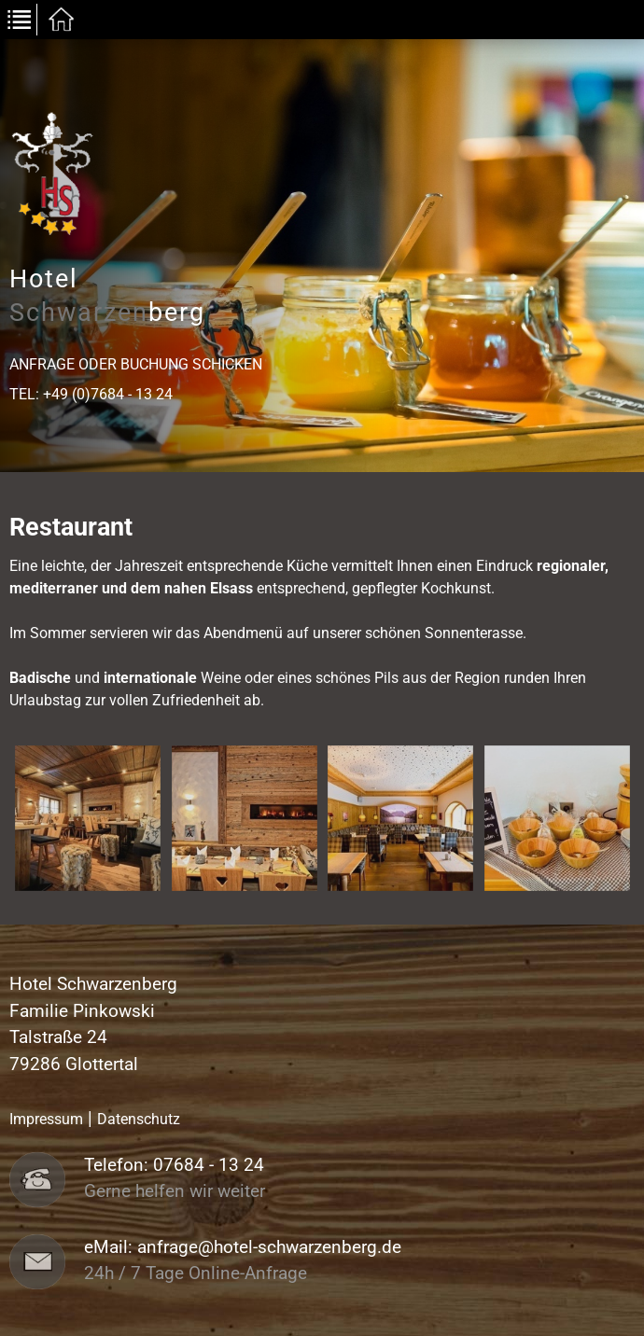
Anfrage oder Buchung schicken (135, 364)
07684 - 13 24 (208, 1165)
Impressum (46, 1119)
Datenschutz (138, 1119)
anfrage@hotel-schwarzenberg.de (269, 1247)
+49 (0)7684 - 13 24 (108, 394)
